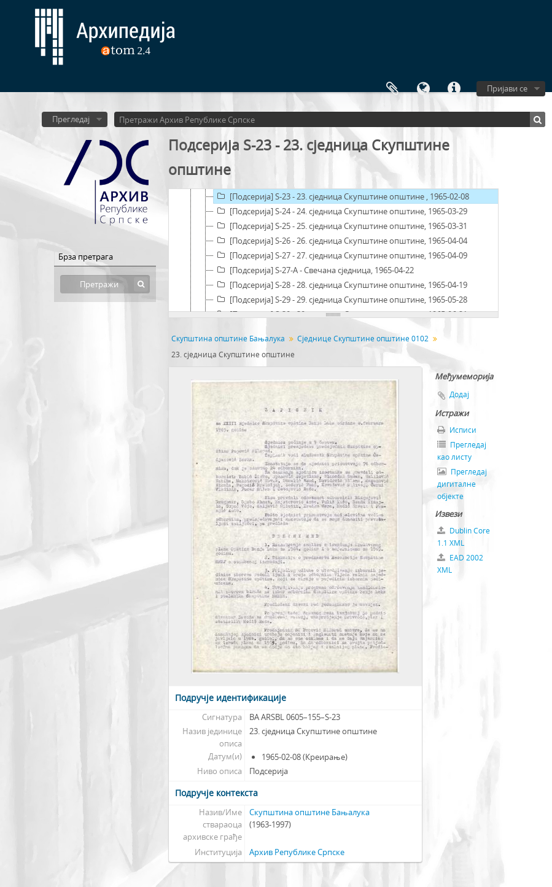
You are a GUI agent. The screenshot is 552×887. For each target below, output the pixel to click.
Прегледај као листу (461, 451)
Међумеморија (392, 89)
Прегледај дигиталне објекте (462, 484)
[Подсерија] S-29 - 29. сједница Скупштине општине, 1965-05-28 (340, 299)
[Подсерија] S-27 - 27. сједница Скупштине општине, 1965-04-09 (340, 255)
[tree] (333, 250)
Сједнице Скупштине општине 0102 (363, 338)
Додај (459, 394)
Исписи (456, 430)
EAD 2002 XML (460, 563)
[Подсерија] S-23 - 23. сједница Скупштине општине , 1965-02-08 (341, 196)
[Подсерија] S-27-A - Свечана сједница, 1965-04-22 (314, 270)
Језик (423, 89)
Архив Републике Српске (296, 852)
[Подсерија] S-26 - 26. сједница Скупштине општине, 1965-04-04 (340, 240)
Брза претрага (85, 256)
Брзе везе (453, 89)
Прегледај (71, 119)
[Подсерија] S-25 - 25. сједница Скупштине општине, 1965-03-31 (340, 226)
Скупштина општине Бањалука (228, 338)
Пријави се (507, 88)
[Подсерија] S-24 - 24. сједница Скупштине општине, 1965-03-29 (340, 211)
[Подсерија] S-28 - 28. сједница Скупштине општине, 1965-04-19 (340, 284)
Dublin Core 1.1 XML (463, 536)
